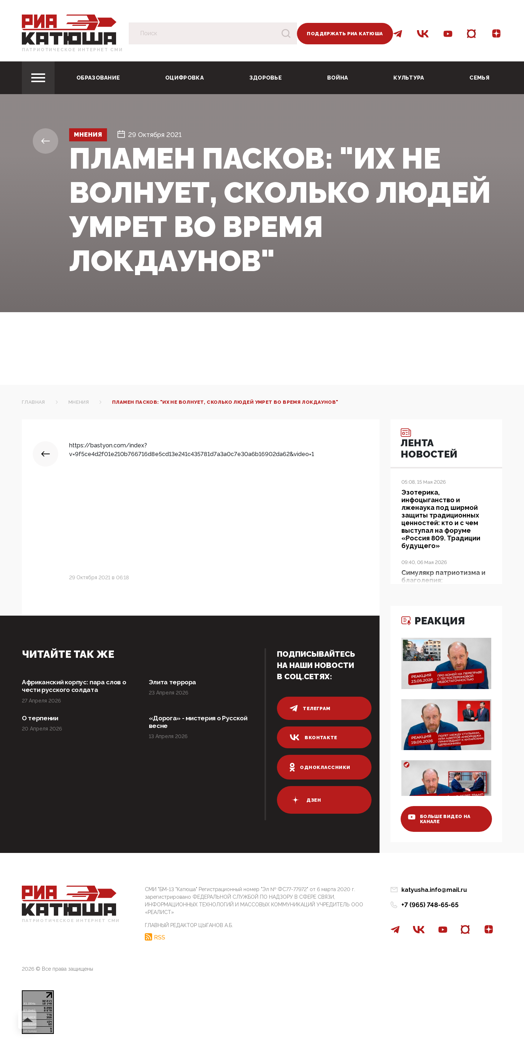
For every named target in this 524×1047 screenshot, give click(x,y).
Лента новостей (431, 445)
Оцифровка (184, 78)
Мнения (90, 135)
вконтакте (313, 737)
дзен (305, 800)
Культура (408, 78)
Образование (98, 78)
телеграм (310, 708)
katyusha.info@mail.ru (434, 889)
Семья (479, 78)
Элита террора (173, 682)
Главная (33, 402)
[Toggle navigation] (38, 78)
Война (337, 78)
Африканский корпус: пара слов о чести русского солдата (76, 686)
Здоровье (265, 78)
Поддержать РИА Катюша (345, 33)
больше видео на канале (441, 817)
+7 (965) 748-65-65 (429, 905)
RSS (159, 937)
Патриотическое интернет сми (72, 49)
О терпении (41, 718)
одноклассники (320, 767)
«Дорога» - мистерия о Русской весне (201, 722)
